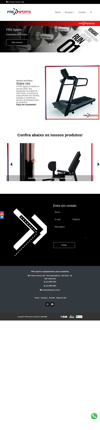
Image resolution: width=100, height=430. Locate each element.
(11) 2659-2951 (50, 286)
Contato (82, 12)
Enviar (64, 245)
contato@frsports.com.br (50, 290)
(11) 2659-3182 (50, 282)
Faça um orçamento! (26, 105)
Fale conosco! (17, 42)
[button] (47, 44)
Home (57, 12)
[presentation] (7, 174)
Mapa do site (61, 298)
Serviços (68, 12)
